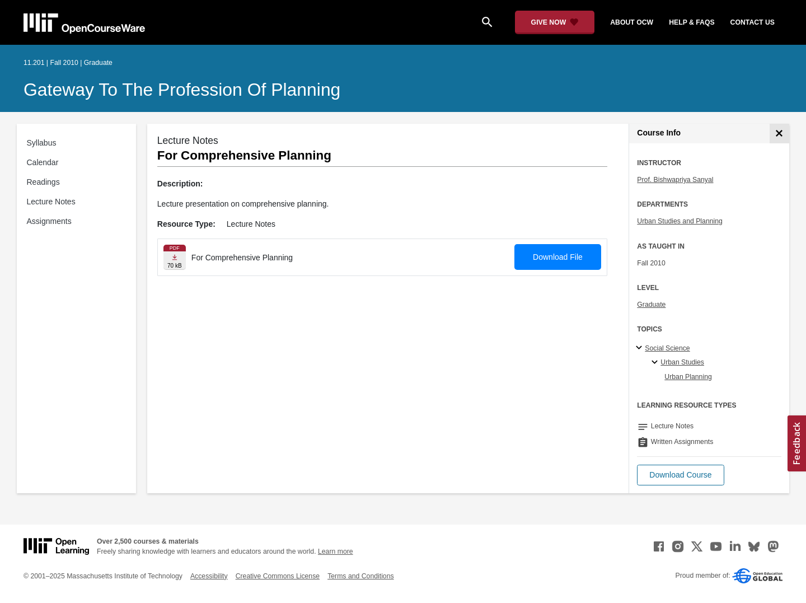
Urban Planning (687, 377)
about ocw (631, 22)
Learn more (335, 551)
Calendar (43, 162)
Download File (558, 257)
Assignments (49, 221)
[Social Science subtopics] (640, 348)
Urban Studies (682, 362)
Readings (43, 181)
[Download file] (174, 257)
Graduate (651, 304)
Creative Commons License (278, 576)
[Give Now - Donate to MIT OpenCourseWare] (555, 22)
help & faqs (691, 22)
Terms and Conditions (360, 576)
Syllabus (42, 142)
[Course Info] (779, 133)
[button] (680, 475)
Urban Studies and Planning (680, 221)
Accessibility (209, 576)
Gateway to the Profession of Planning (182, 90)
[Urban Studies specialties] (656, 363)
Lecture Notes (51, 201)
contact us (752, 22)
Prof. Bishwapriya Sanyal (675, 180)
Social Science (667, 348)
